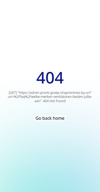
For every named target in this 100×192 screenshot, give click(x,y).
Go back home (49, 118)
